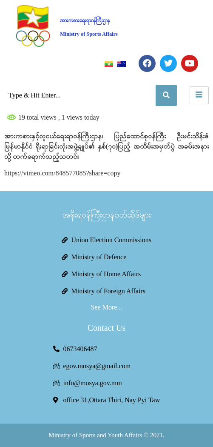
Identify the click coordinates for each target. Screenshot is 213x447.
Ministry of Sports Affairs (89, 34)
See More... (106, 307)
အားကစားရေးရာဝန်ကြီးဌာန (85, 20)
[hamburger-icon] (199, 95)
